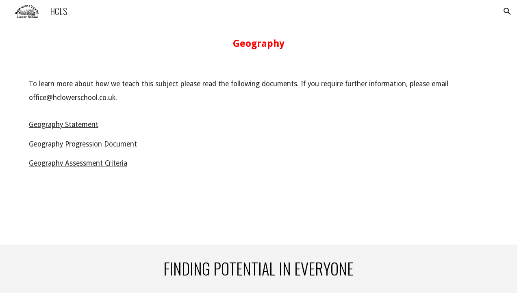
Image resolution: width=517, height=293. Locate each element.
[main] (259, 44)
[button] (507, 11)
